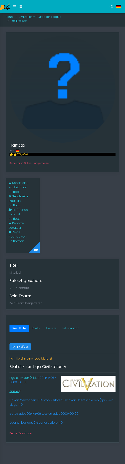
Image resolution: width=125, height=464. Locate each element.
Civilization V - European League (40, 17)
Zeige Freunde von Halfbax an (18, 236)
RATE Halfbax (20, 347)
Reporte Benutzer (16, 225)
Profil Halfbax (19, 21)
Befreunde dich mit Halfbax (18, 214)
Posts (36, 328)
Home (10, 17)
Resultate (19, 328)
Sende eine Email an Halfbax (18, 200)
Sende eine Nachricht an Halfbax (18, 187)
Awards (51, 328)
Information (70, 328)
